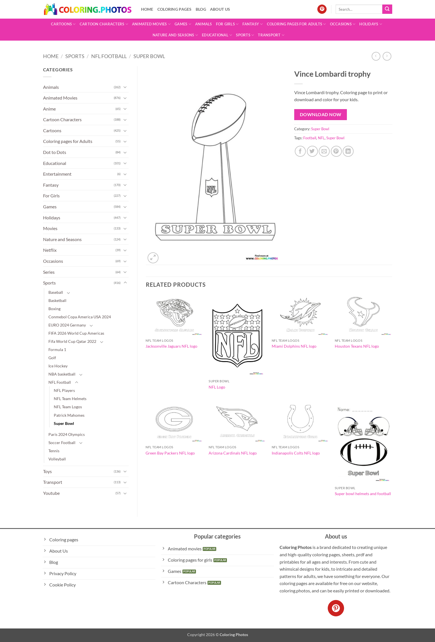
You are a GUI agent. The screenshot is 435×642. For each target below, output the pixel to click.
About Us (220, 9)
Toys (47, 471)
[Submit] (387, 9)
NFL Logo (217, 387)
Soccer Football (61, 442)
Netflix (50, 250)
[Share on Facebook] (300, 151)
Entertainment (57, 174)
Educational (217, 35)
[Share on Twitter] (312, 151)
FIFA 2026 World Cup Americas (76, 333)
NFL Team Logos (68, 406)
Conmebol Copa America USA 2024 (79, 316)
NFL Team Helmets (70, 398)
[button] (153, 257)
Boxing (54, 308)
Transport (271, 35)
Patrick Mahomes (69, 415)
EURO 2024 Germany (67, 325)
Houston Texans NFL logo (357, 346)
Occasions (343, 24)
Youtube (51, 493)
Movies (50, 228)
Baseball (55, 292)
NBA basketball (61, 374)
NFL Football (109, 56)
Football (309, 138)
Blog (201, 9)
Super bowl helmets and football (363, 493)
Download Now (321, 114)
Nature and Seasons (175, 35)
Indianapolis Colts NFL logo (296, 453)
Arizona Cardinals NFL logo (233, 453)
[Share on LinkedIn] (348, 151)
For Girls (227, 24)
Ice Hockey (58, 365)
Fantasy (252, 24)
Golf (52, 357)
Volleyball (57, 458)
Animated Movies (151, 24)
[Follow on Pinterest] (322, 9)
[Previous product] (387, 56)
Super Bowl (149, 56)
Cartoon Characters (104, 24)
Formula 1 (57, 349)
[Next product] (376, 56)
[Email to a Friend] (324, 151)
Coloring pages (174, 9)
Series (49, 272)
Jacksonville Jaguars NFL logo (171, 346)
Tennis (53, 450)
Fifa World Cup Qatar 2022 (72, 341)
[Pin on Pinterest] (336, 151)
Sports (245, 35)
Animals (203, 24)
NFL (321, 138)
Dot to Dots (54, 152)
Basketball (57, 300)
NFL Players (64, 390)
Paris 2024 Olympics (66, 434)
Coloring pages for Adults (296, 24)
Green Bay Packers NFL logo (170, 453)
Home (147, 9)
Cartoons (63, 24)
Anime (49, 108)
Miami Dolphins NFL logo (294, 346)
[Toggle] (125, 86)
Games (183, 24)
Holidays (370, 24)
